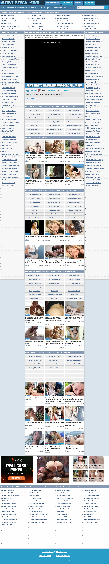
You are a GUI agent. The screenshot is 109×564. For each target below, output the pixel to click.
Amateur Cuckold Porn (10, 171)
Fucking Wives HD (8, 183)
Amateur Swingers (36, 26)
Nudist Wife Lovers (9, 105)
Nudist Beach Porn (53, 3)
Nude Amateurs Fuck (9, 168)
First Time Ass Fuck (64, 29)
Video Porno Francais (91, 23)
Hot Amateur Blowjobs (37, 29)
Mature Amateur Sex (91, 18)
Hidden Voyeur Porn (9, 15)
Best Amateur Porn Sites (10, 154)
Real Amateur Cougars (10, 177)
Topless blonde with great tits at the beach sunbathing (54, 261)
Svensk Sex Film (8, 18)
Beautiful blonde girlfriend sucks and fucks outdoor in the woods (74, 157)
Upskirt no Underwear (37, 18)
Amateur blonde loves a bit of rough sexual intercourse (73, 317)
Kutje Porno (6, 23)
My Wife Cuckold (90, 29)
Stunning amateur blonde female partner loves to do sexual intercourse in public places (53, 319)
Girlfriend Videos (90, 15)
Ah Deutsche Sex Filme (65, 23)
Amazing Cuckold (35, 15)
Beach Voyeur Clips (63, 21)
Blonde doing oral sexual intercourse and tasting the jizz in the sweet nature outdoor (74, 399)
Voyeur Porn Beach (9, 137)
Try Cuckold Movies (9, 119)
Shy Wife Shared (35, 23)
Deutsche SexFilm (63, 26)
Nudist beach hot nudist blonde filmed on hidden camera (54, 423)
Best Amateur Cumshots (10, 142)
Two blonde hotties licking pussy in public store (73, 237)
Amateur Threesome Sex (10, 165)
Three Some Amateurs (10, 108)
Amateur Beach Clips (9, 174)
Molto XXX (5, 134)
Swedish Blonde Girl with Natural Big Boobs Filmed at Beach (53, 448)
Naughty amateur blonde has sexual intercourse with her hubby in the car (73, 424)
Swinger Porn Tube (9, 111)
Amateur (32, 98)
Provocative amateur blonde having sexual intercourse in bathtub (53, 157)
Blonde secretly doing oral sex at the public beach (74, 261)
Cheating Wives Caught (10, 122)
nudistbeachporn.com (35, 560)
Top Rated (78, 3)
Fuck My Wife (34, 21)
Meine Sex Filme (8, 186)
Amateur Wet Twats (9, 157)
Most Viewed (89, 3)
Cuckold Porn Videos (9, 160)
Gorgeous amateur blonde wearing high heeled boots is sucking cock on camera (34, 157)
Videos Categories (61, 552)
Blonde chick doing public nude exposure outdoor (34, 237)
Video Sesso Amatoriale (10, 26)
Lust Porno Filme (8, 128)
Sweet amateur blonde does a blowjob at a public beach (54, 237)
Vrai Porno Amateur (9, 139)
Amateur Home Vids (9, 180)
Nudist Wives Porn (63, 15)
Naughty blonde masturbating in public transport (34, 261)
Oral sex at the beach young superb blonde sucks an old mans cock (33, 424)
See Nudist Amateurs (91, 21)
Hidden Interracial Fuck (10, 21)
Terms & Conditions (63, 556)
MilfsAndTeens (7, 148)
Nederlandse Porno (9, 29)
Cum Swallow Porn (8, 116)
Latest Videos (67, 3)
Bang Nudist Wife (8, 131)
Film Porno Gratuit (8, 125)
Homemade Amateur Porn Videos (50, 94)
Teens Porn (6, 151)
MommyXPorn (7, 145)
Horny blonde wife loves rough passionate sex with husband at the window (54, 181)
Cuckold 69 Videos (63, 18)
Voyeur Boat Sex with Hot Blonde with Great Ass (72, 447)
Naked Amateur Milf (9, 114)
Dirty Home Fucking (91, 26)
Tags (27, 98)
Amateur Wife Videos (9, 163)
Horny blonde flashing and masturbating (73, 342)
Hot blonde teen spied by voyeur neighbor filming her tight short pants (33, 181)
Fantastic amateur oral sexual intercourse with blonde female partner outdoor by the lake (54, 399)
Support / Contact (45, 556)
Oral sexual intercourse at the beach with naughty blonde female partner (34, 318)
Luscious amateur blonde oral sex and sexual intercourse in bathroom (54, 343)
